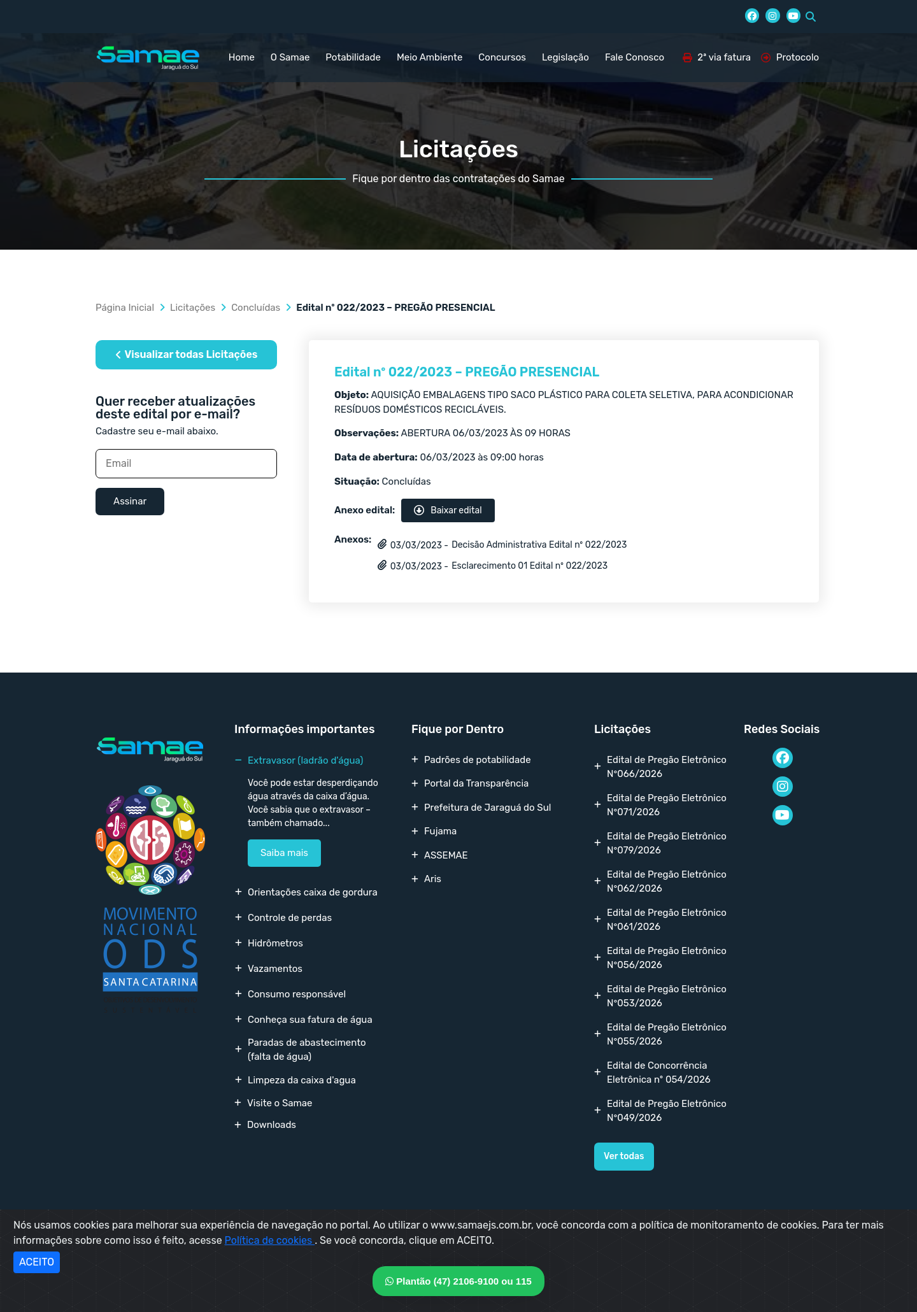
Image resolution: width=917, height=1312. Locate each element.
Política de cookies (270, 1240)
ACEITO (36, 1262)
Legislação (565, 57)
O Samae (290, 57)
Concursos (502, 57)
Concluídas (255, 307)
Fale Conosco (634, 57)
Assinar (129, 501)
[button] (810, 16)
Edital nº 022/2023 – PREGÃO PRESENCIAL (466, 372)
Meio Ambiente (429, 57)
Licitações (192, 307)
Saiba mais (284, 853)
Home (242, 57)
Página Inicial (125, 307)
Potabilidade (353, 57)
